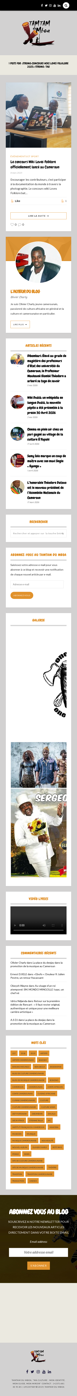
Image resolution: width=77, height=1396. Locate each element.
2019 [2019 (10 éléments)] (33, 1053)
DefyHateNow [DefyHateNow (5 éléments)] (19, 1114)
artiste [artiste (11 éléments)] (43, 1053)
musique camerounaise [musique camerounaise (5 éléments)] (24, 1140)
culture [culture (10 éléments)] (44, 1100)
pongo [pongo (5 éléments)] (15, 1154)
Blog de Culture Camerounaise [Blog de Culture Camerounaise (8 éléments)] (28, 1073)
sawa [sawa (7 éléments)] (27, 1154)
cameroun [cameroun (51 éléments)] (17, 1087)
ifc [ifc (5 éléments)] (49, 1120)
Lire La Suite (37, 215)
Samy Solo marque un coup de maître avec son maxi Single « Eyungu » (46, 461)
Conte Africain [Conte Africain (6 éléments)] (55, 1087)
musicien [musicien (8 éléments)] (16, 1134)
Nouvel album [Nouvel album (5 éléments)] (19, 1147)
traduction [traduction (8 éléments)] (18, 1181)
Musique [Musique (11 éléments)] (31, 1134)
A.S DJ (14, 1019)
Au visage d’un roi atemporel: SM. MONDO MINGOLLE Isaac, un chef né (37, 989)
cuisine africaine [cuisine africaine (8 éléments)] (46, 1093)
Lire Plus (18, 324)
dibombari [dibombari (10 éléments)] (37, 1114)
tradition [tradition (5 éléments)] (17, 1174)
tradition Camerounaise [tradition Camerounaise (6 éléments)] (39, 1174)
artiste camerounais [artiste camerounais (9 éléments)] (23, 1060)
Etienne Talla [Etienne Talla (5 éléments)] (36, 1120)
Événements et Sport (24, 156)
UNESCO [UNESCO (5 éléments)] (33, 1181)
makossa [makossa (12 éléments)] (54, 1127)
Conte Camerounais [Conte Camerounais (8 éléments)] (22, 1093)
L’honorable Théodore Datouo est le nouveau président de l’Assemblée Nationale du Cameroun (46, 490)
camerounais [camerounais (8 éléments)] (35, 1087)
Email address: (38, 1241)
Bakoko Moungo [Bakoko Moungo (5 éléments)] (20, 1067)
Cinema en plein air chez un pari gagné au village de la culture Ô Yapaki (45, 434)
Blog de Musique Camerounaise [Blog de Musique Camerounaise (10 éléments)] (28, 1080)
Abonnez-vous (21, 595)
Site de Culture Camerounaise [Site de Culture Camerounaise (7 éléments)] (27, 1161)
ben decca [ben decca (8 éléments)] (40, 1067)
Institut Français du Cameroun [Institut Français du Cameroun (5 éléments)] (28, 1127)
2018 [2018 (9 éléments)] (23, 1053)
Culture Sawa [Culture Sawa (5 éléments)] (48, 1107)
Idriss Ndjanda (18, 1001)
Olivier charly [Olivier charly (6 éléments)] (40, 1147)
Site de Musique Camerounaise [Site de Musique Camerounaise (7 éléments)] (27, 1167)
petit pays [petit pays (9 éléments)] (57, 1147)
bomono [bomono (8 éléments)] (54, 1080)
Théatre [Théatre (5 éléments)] (52, 1167)
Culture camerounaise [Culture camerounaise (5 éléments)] (24, 1107)
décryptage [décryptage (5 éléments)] (18, 1120)
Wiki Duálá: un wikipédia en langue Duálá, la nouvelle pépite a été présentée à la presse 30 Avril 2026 (45, 405)
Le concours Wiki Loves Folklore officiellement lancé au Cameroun (34, 164)
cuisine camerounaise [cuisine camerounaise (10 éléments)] (23, 1100)
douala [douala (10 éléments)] (52, 1114)
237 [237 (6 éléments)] (14, 1053)
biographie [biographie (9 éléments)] (55, 1067)
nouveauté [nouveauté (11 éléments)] (47, 1140)
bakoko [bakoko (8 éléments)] (43, 1060)
